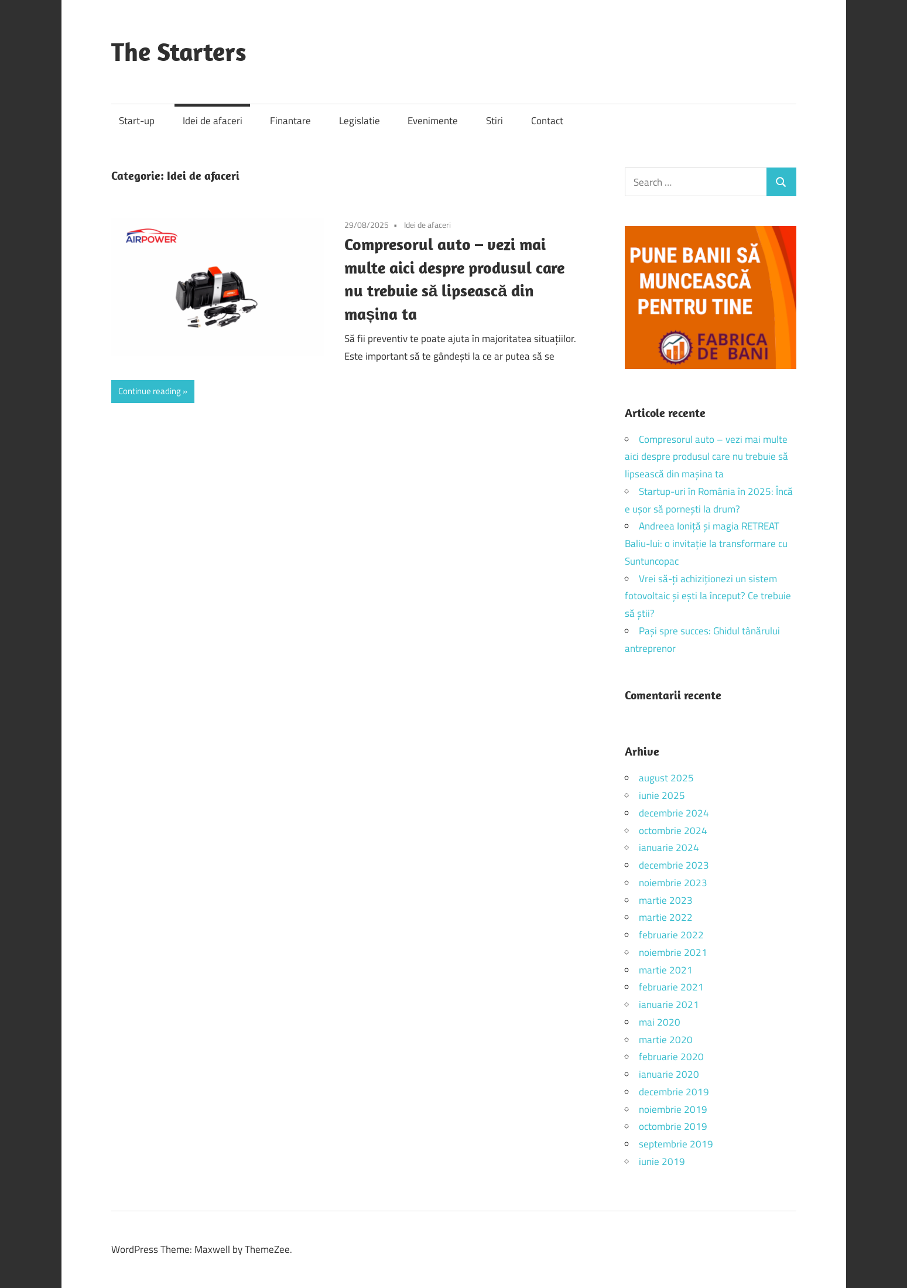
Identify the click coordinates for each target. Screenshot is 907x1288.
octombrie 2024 (673, 830)
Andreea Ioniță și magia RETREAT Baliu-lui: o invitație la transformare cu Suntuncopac (706, 543)
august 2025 (666, 777)
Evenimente (433, 120)
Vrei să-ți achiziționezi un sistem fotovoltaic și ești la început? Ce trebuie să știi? (708, 596)
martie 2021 (666, 970)
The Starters (179, 51)
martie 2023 (666, 900)
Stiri (494, 120)
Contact (547, 120)
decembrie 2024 (674, 813)
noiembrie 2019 (673, 1109)
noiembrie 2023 (673, 882)
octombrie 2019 (673, 1126)
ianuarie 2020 (669, 1074)
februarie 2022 (671, 934)
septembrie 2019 (676, 1144)
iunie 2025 (662, 795)
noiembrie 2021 (673, 952)
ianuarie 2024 (669, 847)
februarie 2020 (671, 1056)
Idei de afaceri (212, 120)
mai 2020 (659, 1022)
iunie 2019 (662, 1161)
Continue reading (149, 391)
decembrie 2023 (674, 865)
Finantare (290, 120)
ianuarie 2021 (669, 1004)
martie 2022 (666, 917)
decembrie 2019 (674, 1091)
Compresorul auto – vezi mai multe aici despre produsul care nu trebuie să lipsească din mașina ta (706, 457)
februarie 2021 (671, 987)
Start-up (137, 120)
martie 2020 (666, 1039)
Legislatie (359, 120)
